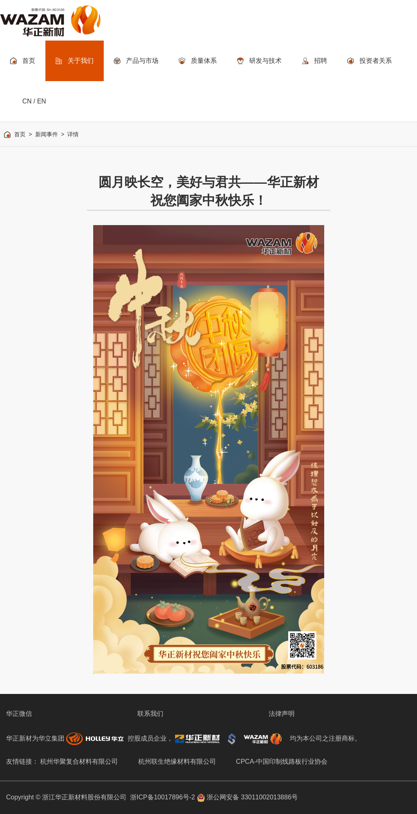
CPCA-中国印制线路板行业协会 (281, 761)
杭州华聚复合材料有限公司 (79, 761)
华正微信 (19, 713)
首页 (20, 134)
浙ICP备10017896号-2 (162, 797)
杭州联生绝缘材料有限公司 (177, 761)
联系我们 (150, 713)
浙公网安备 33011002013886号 (247, 797)
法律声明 (282, 713)
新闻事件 (46, 134)
